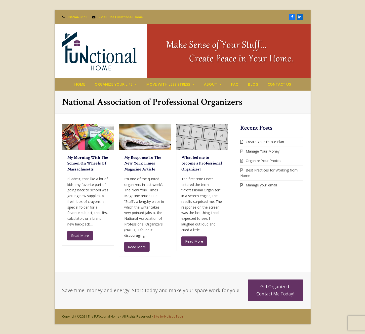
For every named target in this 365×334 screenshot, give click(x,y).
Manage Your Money (263, 151)
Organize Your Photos (263, 160)
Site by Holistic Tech (168, 316)
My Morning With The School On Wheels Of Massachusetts (87, 163)
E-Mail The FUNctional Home (120, 17)
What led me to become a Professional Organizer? (201, 163)
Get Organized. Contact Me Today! (275, 290)
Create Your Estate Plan (265, 141)
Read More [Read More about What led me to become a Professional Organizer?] (194, 241)
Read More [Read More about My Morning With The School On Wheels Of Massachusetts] (80, 235)
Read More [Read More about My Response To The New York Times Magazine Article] (137, 247)
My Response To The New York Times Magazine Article (142, 163)
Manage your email (261, 185)
